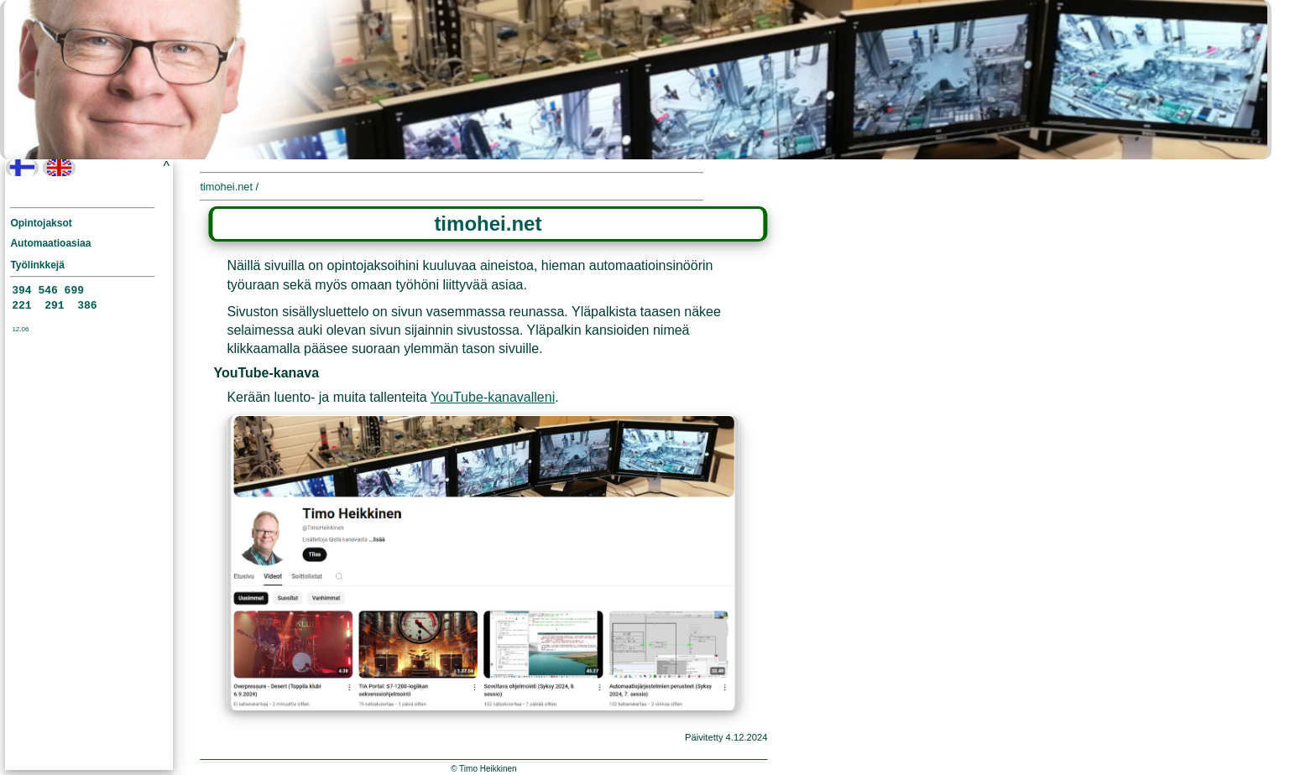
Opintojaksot (40, 223)
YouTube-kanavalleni (493, 397)
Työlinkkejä (37, 265)
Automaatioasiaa (50, 243)
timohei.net (226, 186)
